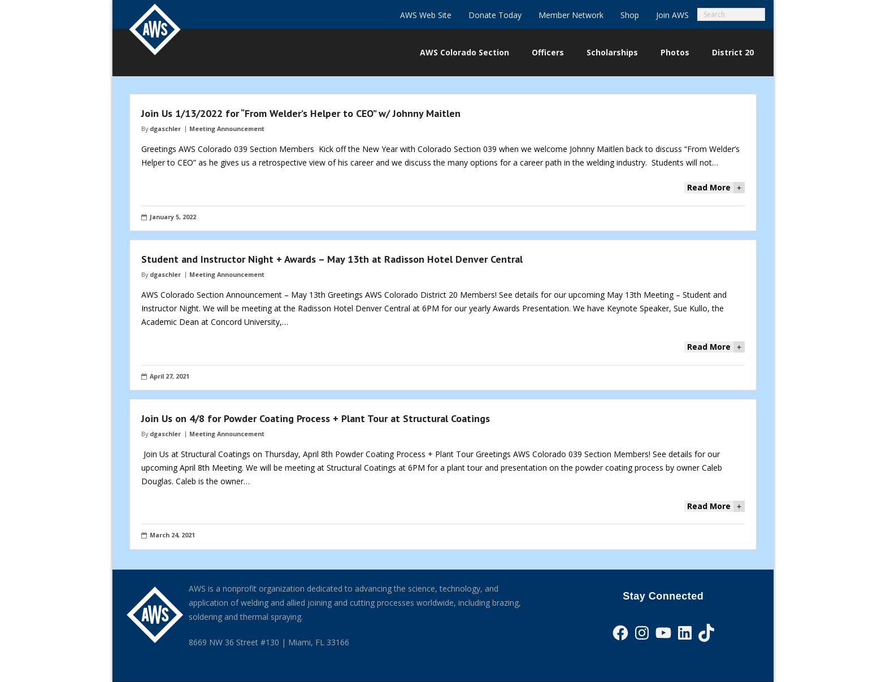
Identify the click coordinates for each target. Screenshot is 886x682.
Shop (629, 15)
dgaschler (165, 128)
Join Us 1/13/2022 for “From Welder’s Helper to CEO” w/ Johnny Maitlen (301, 113)
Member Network (570, 15)
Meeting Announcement (226, 128)
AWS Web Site (425, 15)
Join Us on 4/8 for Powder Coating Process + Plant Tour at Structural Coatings (315, 418)
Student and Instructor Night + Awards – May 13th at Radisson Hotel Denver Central (332, 259)
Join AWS (672, 15)
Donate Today (495, 15)
